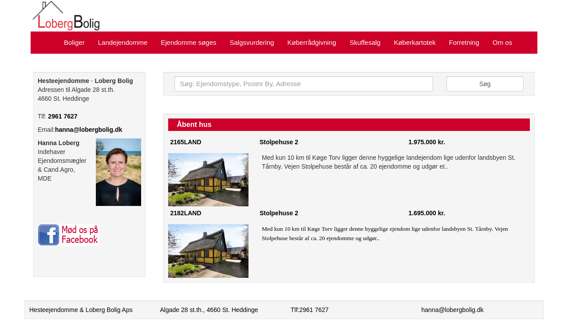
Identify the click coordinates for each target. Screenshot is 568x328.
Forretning (464, 42)
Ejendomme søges (188, 42)
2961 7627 (62, 116)
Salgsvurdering (252, 42)
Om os (502, 42)
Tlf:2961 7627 (310, 309)
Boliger (74, 42)
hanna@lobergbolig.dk (88, 129)
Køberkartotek (414, 42)
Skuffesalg (365, 42)
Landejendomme (123, 42)
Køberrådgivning (312, 42)
